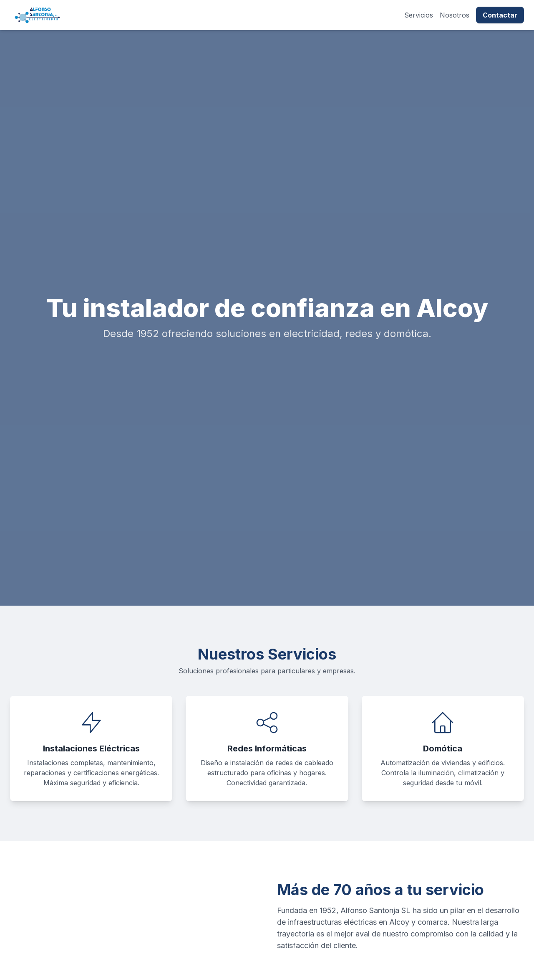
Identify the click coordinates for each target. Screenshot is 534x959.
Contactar (500, 15)
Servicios (418, 15)
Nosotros (454, 15)
